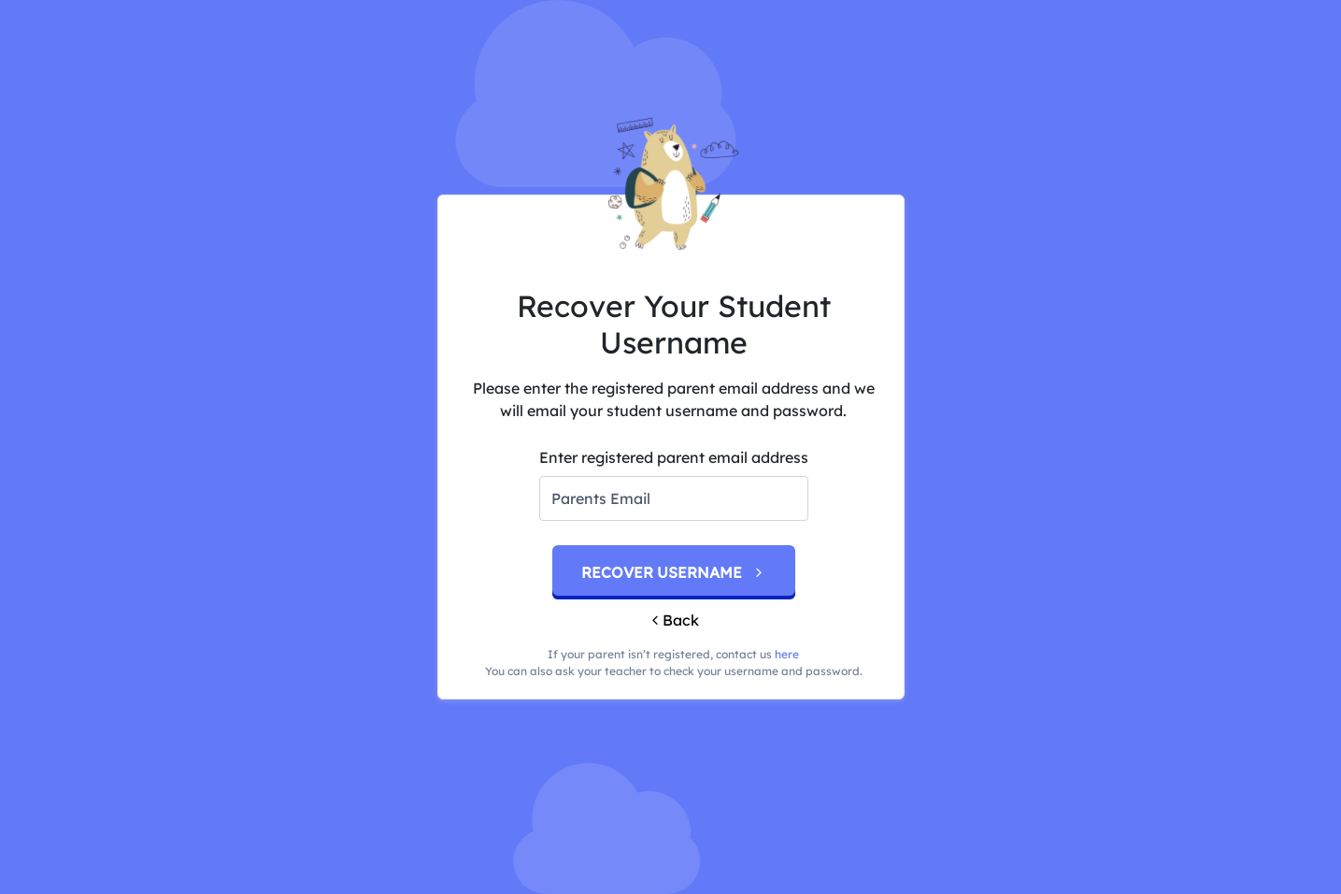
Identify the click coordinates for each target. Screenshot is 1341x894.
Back (673, 620)
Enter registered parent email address (673, 457)
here (787, 654)
